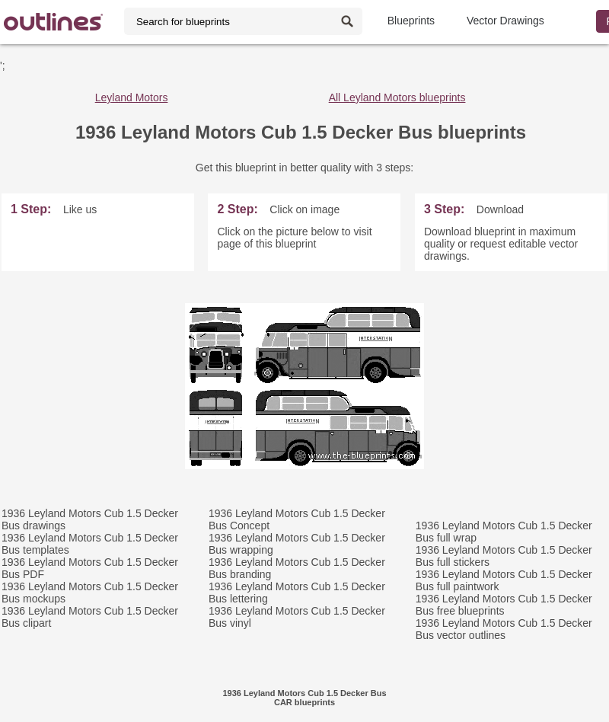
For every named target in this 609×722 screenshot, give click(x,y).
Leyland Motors (131, 97)
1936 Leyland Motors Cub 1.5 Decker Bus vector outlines (504, 629)
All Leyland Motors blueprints (397, 97)
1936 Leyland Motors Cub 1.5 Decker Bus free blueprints (504, 605)
